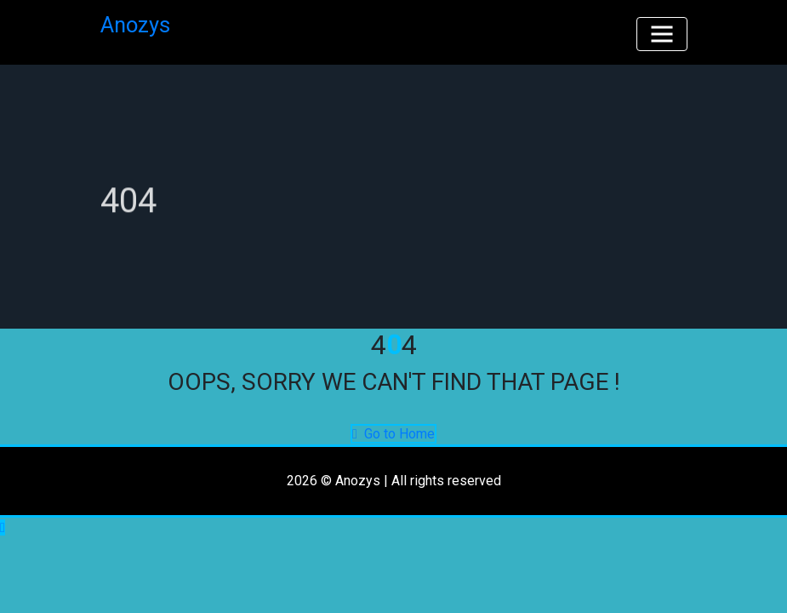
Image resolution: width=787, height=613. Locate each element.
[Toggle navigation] (661, 34)
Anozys (135, 24)
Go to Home (393, 434)
